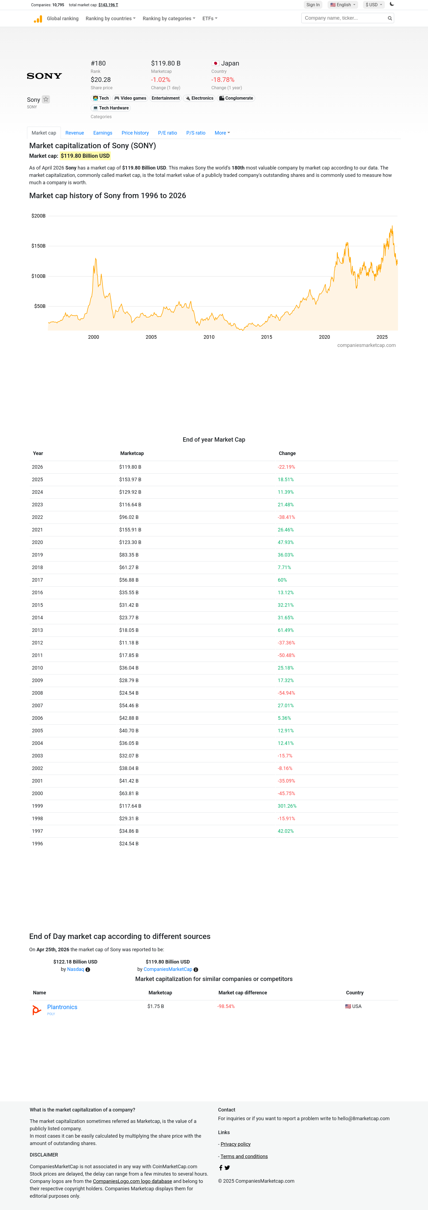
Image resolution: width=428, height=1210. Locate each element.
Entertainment (166, 98)
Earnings (102, 133)
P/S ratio (196, 133)
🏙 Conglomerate (236, 98)
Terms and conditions (244, 1156)
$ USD (372, 4)
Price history (135, 133)
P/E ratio (167, 133)
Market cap (44, 133)
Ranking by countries (109, 18)
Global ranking (63, 18)
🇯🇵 (225, 63)
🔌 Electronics (199, 98)
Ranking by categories (167, 18)
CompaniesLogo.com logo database (132, 1181)
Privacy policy (236, 1144)
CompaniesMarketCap (168, 969)
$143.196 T (108, 5)
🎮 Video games (130, 98)
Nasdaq (75, 969)
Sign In (313, 4)
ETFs (208, 18)
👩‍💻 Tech (101, 98)
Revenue (75, 133)
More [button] (220, 133)
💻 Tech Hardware (111, 108)
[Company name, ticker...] (347, 18)
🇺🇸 (341, 4)
